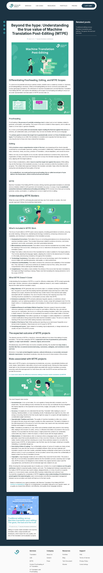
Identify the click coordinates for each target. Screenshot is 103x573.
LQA (31, 558)
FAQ (81, 554)
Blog (63, 558)
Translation (33, 554)
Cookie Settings (84, 564)
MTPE (31, 561)
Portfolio (63, 6)
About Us (49, 554)
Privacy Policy (84, 561)
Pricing (74, 6)
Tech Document (67, 561)
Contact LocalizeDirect (17, 484)
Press (48, 561)
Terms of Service (85, 558)
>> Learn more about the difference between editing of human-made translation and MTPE (37, 374)
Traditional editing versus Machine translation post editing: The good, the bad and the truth (22, 520)
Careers (49, 558)
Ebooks (64, 564)
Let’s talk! (88, 6)
